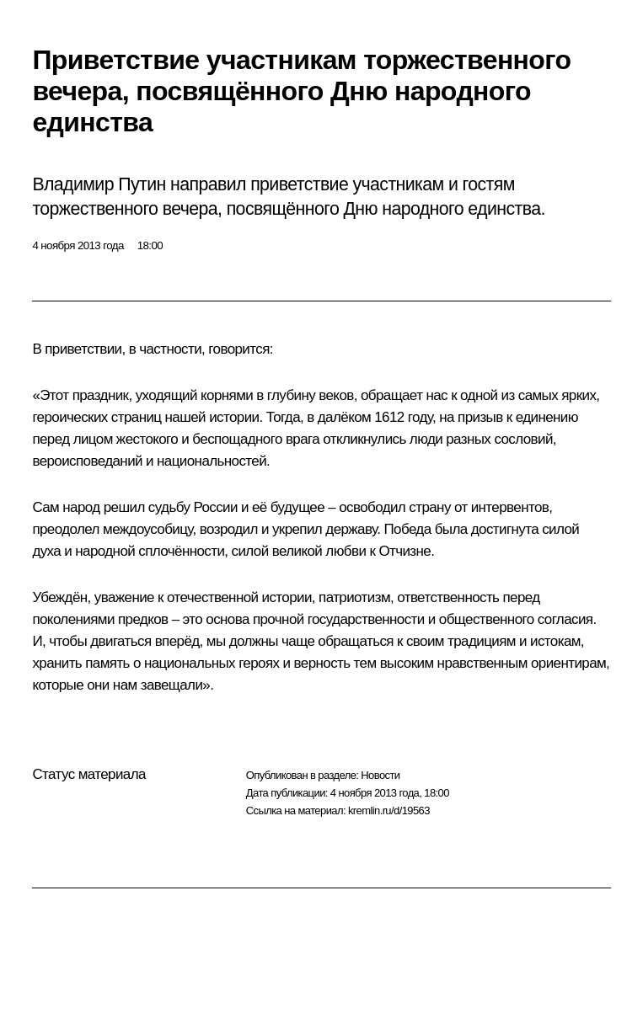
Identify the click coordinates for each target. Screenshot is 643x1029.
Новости (380, 775)
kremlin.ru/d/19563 (389, 810)
